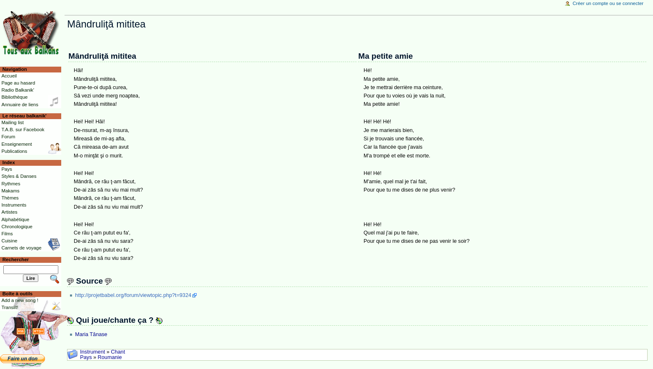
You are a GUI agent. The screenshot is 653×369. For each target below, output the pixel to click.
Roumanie (110, 357)
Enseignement (16, 144)
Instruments (13, 204)
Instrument (92, 352)
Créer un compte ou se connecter (608, 3)
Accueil (9, 75)
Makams (10, 190)
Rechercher (15, 259)
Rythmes (10, 183)
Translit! (9, 307)
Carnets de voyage (21, 247)
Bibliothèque (14, 97)
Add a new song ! (19, 300)
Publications (14, 151)
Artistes (9, 211)
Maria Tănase (91, 334)
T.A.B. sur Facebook (22, 129)
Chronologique (16, 226)
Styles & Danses (18, 176)
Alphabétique (15, 219)
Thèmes (9, 197)
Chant (118, 352)
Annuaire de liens (19, 104)
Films (6, 233)
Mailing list (12, 122)
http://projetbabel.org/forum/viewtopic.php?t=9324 (133, 295)
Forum (8, 136)
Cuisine (9, 240)
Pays (86, 357)
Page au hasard (18, 82)
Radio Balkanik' (17, 89)
